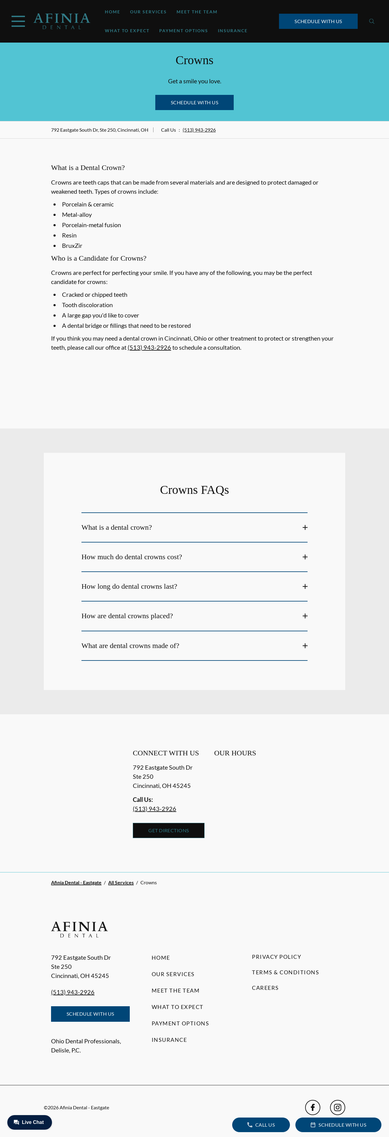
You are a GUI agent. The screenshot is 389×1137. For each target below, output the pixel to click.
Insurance (233, 30)
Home (112, 11)
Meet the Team (197, 11)
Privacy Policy (276, 956)
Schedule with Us (318, 21)
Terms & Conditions (285, 972)
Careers (265, 987)
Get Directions (168, 830)
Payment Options (183, 30)
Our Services (148, 11)
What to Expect (127, 30)
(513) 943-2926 (199, 130)
